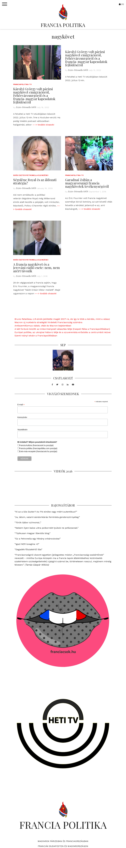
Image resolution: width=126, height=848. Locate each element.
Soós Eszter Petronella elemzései (30, 175)
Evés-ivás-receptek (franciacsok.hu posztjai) (38, 451)
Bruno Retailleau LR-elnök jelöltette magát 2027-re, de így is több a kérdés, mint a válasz (62, 319)
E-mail (21, 404)
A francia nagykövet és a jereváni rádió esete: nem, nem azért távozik (36, 267)
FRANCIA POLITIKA (63, 25)
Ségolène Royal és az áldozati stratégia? (34, 181)
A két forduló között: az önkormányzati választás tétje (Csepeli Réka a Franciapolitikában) (62, 329)
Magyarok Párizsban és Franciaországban (63, 841)
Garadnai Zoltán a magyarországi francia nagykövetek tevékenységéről (87, 183)
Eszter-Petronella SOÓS (26, 107)
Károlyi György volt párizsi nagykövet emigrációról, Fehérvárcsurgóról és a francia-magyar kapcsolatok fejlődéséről (34, 95)
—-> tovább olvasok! (43, 124)
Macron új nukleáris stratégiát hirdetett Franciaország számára (48, 322)
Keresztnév (22, 417)
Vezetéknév (22, 429)
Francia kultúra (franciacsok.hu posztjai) (36, 445)
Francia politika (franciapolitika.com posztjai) (38, 448)
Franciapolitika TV (22, 84)
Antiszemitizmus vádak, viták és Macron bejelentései (43, 325)
